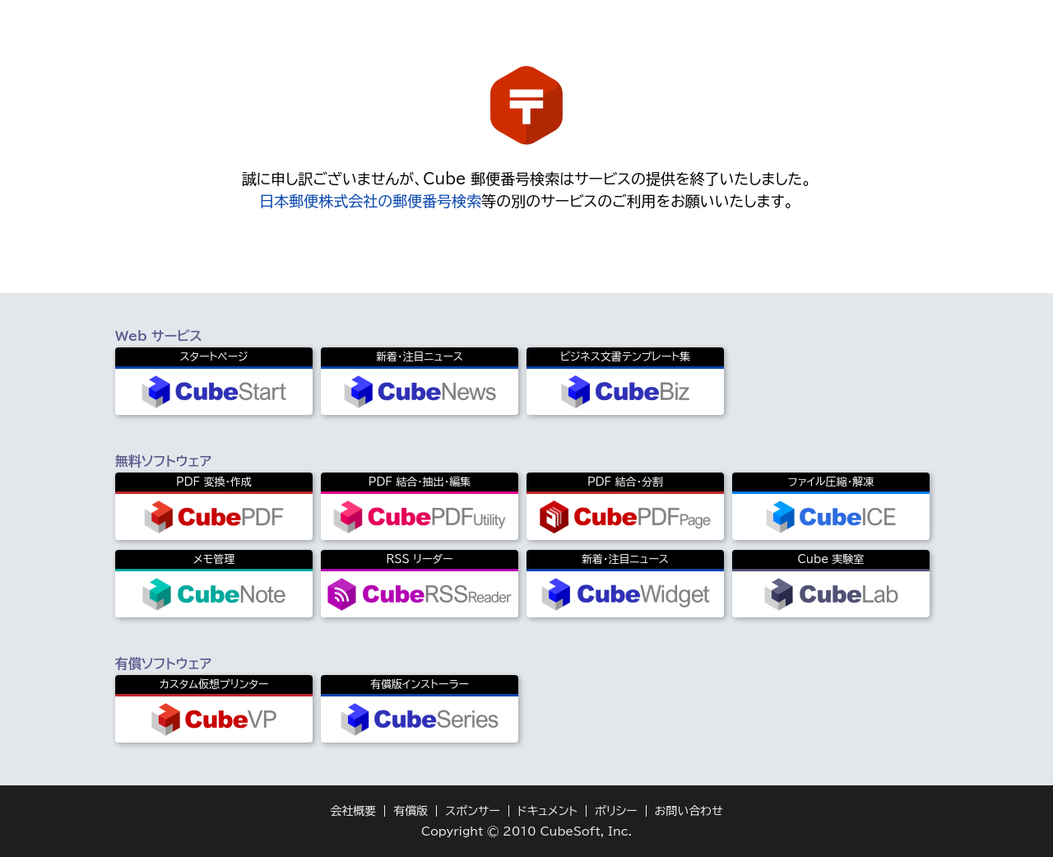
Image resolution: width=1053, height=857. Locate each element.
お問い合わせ (689, 811)
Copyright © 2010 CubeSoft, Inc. (526, 831)
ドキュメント (547, 811)
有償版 (410, 811)
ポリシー (616, 811)
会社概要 (353, 811)
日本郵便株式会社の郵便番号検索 (370, 200)
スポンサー (472, 811)
